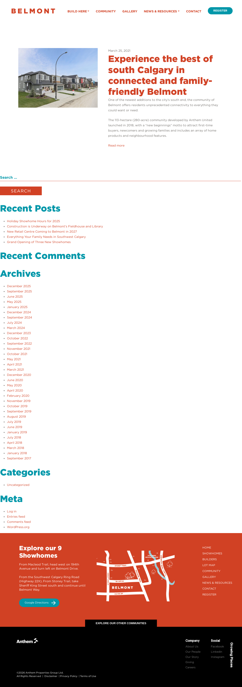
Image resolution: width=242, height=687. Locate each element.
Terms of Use (88, 676)
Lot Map (208, 565)
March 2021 (15, 369)
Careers (190, 667)
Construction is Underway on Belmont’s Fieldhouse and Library (55, 226)
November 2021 (18, 348)
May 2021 (14, 359)
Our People (192, 651)
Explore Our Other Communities (121, 623)
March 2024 (16, 328)
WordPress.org (18, 527)
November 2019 (18, 401)
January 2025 (17, 307)
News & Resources (160, 11)
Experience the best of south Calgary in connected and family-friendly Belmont (160, 75)
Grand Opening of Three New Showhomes (39, 242)
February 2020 (18, 395)
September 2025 (19, 291)
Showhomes (212, 553)
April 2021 (14, 364)
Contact (193, 11)
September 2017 (19, 458)
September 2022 (19, 343)
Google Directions (37, 602)
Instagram (217, 657)
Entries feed (16, 516)
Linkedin (216, 651)
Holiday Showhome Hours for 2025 (33, 221)
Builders (209, 559)
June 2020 (15, 380)
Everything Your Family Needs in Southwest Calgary (46, 236)
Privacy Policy (68, 676)
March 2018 (15, 448)
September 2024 (19, 317)
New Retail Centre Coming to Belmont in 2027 (42, 231)
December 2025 (19, 286)
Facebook (217, 646)
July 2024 (14, 322)
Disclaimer (50, 676)
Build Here (77, 11)
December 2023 (19, 333)
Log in (12, 511)
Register (220, 10)
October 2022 (17, 338)
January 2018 (17, 453)
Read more (116, 145)
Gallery (129, 11)
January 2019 (17, 432)
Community (106, 11)
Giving (189, 662)
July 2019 (14, 422)
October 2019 (17, 406)
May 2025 (14, 301)
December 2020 (19, 375)
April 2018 (14, 442)
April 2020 (15, 390)
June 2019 (14, 427)
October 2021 (17, 354)
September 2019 (19, 411)
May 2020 (14, 385)
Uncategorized (18, 485)
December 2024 (19, 312)
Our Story (192, 657)
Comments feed (19, 522)
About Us (191, 646)
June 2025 (15, 296)
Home (206, 547)
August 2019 (16, 416)
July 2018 (14, 437)
